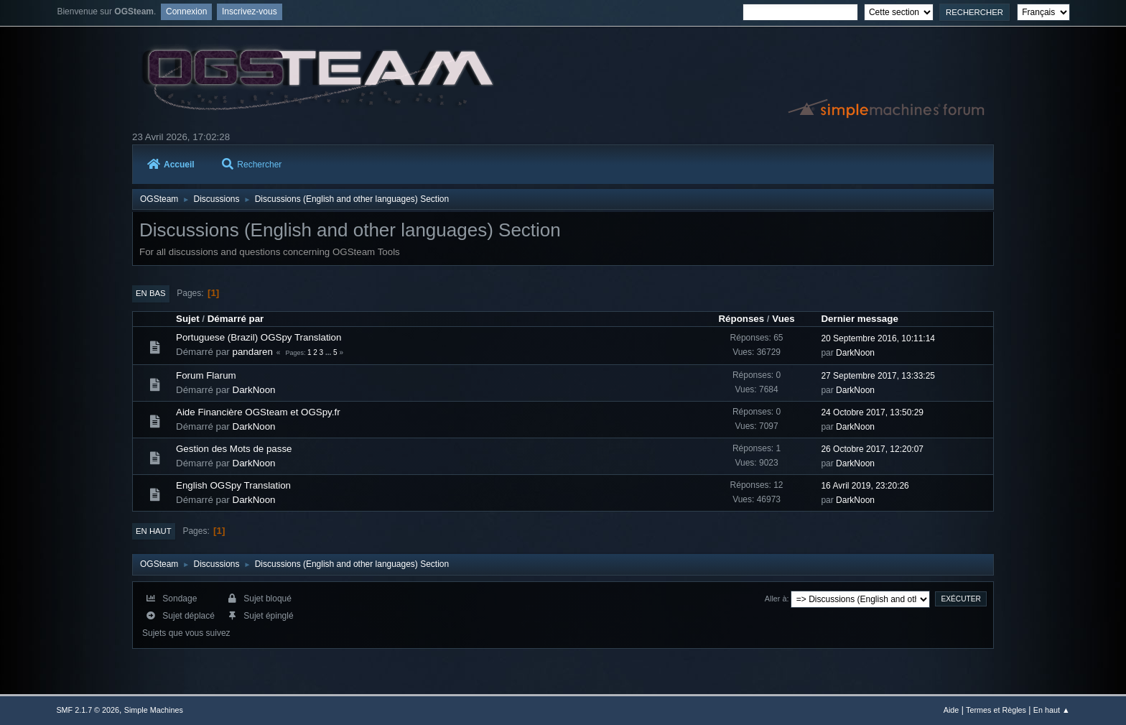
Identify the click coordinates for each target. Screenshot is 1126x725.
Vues (783, 318)
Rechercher (252, 165)
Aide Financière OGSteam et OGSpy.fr (258, 412)
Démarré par (236, 318)
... (329, 352)
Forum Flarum (206, 375)
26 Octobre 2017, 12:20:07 (872, 449)
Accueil (171, 165)
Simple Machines (153, 710)
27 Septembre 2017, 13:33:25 (878, 376)
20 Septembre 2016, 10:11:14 (878, 338)
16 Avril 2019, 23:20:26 (864, 486)
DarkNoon (855, 353)
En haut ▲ (1051, 710)
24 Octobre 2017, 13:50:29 (872, 412)
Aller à (776, 598)
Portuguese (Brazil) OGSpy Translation (258, 337)
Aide (951, 710)
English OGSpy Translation (233, 485)
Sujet (188, 318)
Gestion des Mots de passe (234, 448)
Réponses (741, 318)
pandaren (253, 351)
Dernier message (859, 318)
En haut (154, 531)
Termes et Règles (996, 710)
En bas (151, 293)
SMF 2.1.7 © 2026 (87, 710)
